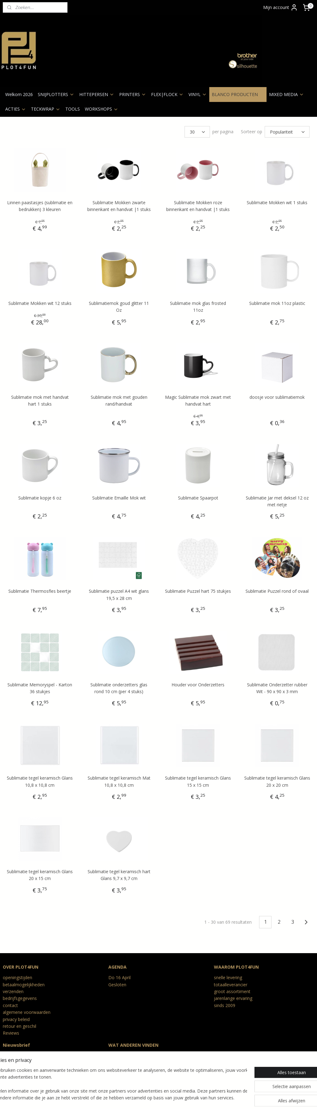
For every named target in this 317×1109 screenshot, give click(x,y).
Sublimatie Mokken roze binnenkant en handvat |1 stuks (198, 206)
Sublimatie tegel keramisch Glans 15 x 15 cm (198, 781)
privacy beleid (16, 1019)
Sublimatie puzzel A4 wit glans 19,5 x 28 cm (119, 594)
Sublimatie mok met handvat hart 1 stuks (40, 400)
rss (143, 1097)
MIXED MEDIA (286, 94)
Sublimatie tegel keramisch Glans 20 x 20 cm (277, 781)
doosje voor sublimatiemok (277, 397)
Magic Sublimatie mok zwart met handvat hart (198, 400)
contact (10, 1005)
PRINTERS (132, 94)
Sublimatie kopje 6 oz (39, 497)
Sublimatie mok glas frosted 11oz (198, 306)
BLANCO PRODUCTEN (238, 94)
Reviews (11, 1033)
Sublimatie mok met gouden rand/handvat (119, 400)
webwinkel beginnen (167, 1097)
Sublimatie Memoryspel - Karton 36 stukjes (39, 687)
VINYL (198, 94)
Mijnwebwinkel (221, 1097)
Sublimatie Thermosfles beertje (39, 591)
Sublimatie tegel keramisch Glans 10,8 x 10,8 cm (40, 781)
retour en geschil (19, 1026)
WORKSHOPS (101, 109)
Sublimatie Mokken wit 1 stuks (277, 202)
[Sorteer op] (287, 131)
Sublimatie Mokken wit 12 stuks (40, 303)
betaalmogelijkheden (24, 985)
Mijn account (280, 7)
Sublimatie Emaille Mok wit (119, 497)
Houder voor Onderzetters (198, 684)
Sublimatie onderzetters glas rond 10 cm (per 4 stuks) (118, 687)
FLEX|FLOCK (167, 94)
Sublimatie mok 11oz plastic (277, 303)
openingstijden (17, 977)
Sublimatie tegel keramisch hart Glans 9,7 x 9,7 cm (119, 875)
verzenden (13, 991)
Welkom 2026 (19, 94)
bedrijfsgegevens (20, 998)
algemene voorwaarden (26, 1012)
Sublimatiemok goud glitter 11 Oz (119, 306)
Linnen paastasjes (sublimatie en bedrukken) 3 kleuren (39, 206)
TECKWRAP (45, 109)
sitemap (130, 1097)
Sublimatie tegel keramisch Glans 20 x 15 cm (40, 875)
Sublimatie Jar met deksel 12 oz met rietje (277, 501)
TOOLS (72, 109)
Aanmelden (19, 1070)
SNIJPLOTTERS (56, 94)
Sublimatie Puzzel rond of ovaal (277, 591)
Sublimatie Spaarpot (198, 497)
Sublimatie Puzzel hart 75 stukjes (198, 591)
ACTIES (15, 109)
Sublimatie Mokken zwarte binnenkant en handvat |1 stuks (119, 206)
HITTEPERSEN (96, 94)
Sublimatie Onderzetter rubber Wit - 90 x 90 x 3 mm (277, 687)
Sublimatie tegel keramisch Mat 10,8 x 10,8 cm (119, 781)
